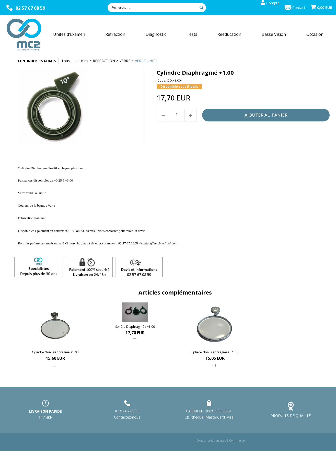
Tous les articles (74, 60)
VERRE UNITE (146, 60)
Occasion (314, 34)
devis (142, 231)
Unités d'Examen (69, 34)
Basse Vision (274, 34)
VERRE (125, 60)
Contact (298, 7)
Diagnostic (156, 34)
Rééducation (229, 34)
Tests (192, 34)
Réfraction (115, 34)
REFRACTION (104, 60)
